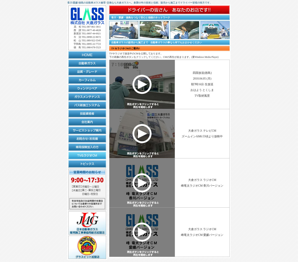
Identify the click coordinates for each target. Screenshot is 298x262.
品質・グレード (87, 71)
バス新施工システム (87, 105)
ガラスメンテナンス (87, 97)
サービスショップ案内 (87, 130)
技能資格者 (87, 113)
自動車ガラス (87, 63)
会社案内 (87, 122)
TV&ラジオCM (87, 155)
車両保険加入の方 (87, 147)
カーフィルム (87, 80)
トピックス (87, 164)
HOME (87, 55)
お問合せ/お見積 (87, 138)
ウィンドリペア (87, 88)
